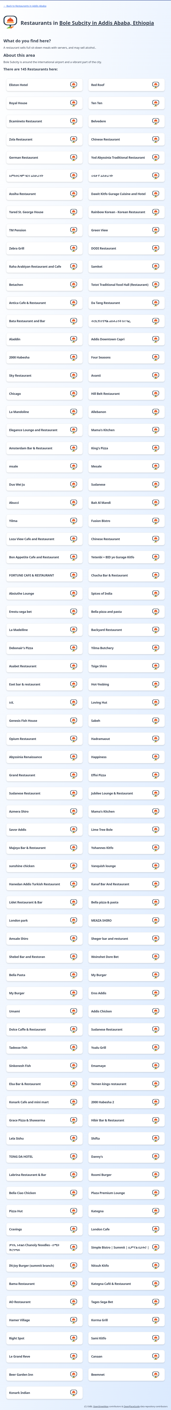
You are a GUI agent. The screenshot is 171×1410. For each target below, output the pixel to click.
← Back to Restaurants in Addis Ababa (24, 6)
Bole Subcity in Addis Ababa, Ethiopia (106, 22)
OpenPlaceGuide (132, 1406)
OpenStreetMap (100, 1406)
